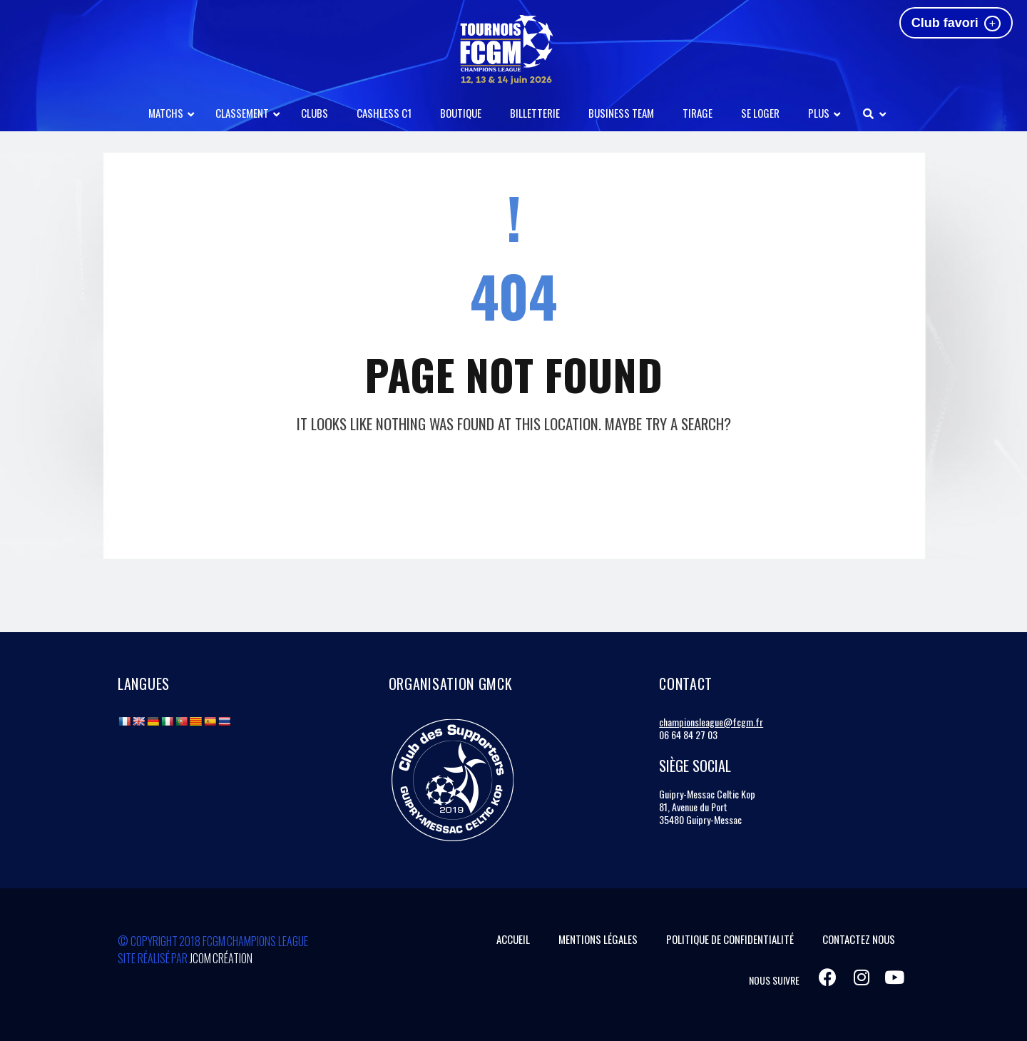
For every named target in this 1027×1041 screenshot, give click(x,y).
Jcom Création (221, 958)
